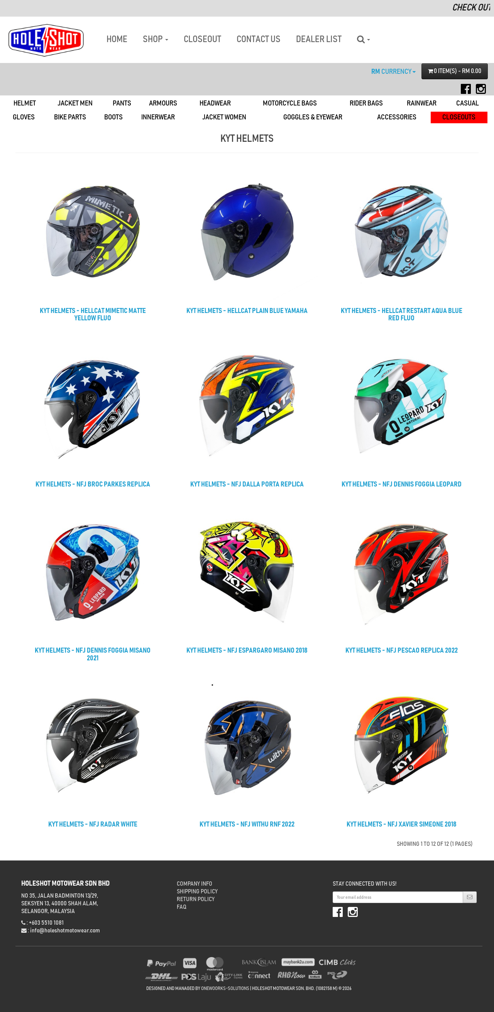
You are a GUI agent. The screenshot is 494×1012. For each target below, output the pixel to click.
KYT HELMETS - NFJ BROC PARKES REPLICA (93, 484)
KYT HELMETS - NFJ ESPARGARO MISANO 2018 (247, 650)
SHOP (155, 39)
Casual (467, 103)
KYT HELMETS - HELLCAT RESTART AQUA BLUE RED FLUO (401, 315)
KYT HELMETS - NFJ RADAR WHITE (92, 824)
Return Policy (196, 899)
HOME (117, 39)
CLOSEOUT (202, 39)
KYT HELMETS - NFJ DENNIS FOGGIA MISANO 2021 (93, 654)
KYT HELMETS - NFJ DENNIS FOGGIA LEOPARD (402, 484)
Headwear (215, 103)
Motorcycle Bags (290, 103)
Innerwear (158, 117)
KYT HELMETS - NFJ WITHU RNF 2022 (247, 824)
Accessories (396, 117)
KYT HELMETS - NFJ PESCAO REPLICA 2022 (401, 650)
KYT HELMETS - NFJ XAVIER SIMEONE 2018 (402, 824)
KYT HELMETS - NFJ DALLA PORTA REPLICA (247, 484)
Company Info (194, 884)
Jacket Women (224, 117)
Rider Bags (366, 103)
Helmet (25, 103)
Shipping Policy (197, 891)
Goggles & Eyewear (312, 117)
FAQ (181, 907)
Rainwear (421, 103)
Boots (113, 117)
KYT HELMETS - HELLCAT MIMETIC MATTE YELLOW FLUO (93, 315)
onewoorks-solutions (225, 988)
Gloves (24, 117)
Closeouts (458, 117)
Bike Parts (70, 117)
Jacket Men (75, 103)
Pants (122, 103)
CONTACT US (259, 39)
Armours (163, 103)
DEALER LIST (319, 39)
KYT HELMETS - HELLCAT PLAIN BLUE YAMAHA (247, 311)
